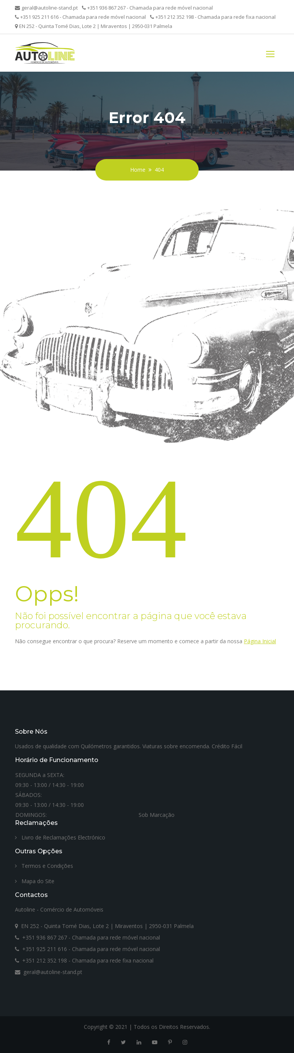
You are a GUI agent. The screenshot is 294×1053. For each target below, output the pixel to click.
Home (137, 169)
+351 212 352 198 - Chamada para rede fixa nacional (213, 16)
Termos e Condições (44, 865)
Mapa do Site (34, 881)
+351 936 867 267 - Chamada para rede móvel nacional (147, 7)
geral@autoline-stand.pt (46, 7)
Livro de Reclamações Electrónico (60, 837)
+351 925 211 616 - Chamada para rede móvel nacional (80, 16)
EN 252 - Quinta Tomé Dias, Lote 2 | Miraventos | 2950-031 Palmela (93, 26)
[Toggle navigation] (270, 53)
